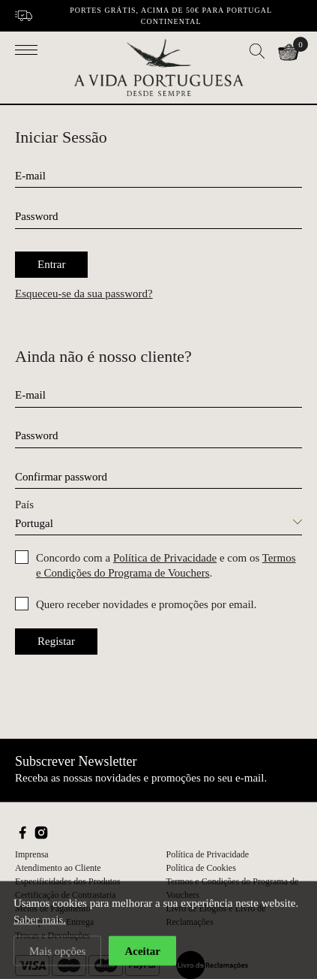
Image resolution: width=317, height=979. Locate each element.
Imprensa (32, 854)
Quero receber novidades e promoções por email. (146, 604)
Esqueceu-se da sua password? (84, 294)
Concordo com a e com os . (166, 565)
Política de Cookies (201, 868)
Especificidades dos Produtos (68, 881)
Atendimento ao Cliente (58, 868)
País (24, 505)
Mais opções (57, 954)
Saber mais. (39, 923)
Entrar (51, 264)
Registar (56, 641)
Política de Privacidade (165, 558)
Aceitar (142, 954)
